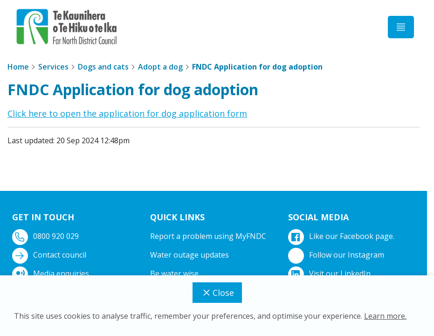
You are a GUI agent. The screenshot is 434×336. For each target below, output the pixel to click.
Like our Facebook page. (342, 236)
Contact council (50, 255)
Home (18, 66)
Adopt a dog (160, 66)
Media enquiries (51, 273)
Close (217, 293)
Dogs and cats (103, 66)
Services (53, 66)
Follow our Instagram (337, 255)
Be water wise (174, 273)
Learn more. (385, 316)
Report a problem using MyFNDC (208, 236)
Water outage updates (189, 255)
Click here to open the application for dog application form (127, 113)
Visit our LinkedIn (330, 273)
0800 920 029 (46, 236)
